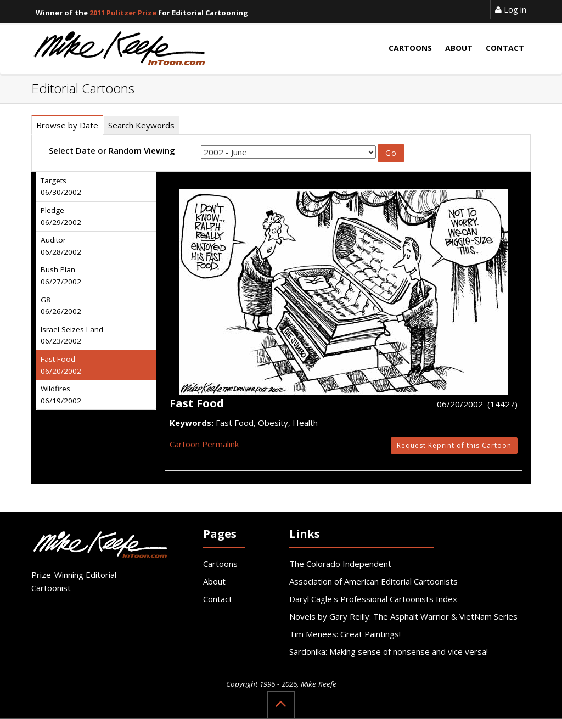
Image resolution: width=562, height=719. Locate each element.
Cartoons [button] (410, 48)
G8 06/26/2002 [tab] (61, 306)
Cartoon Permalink (204, 444)
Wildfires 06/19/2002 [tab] (61, 395)
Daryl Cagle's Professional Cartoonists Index (373, 598)
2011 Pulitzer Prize (122, 13)
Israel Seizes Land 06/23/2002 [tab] (72, 335)
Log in (510, 9)
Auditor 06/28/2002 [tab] (61, 246)
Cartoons (220, 563)
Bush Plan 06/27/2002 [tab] (61, 276)
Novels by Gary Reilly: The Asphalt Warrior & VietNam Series (403, 616)
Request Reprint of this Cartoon (454, 445)
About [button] (459, 48)
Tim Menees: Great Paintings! (345, 633)
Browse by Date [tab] (67, 125)
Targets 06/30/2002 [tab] (61, 187)
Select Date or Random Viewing (112, 150)
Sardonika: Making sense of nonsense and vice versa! (388, 651)
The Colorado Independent (340, 563)
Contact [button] (505, 48)
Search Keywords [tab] (141, 125)
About (214, 581)
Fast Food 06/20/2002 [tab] (61, 365)
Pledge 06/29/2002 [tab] (61, 216)
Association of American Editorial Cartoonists (373, 581)
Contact (217, 598)
